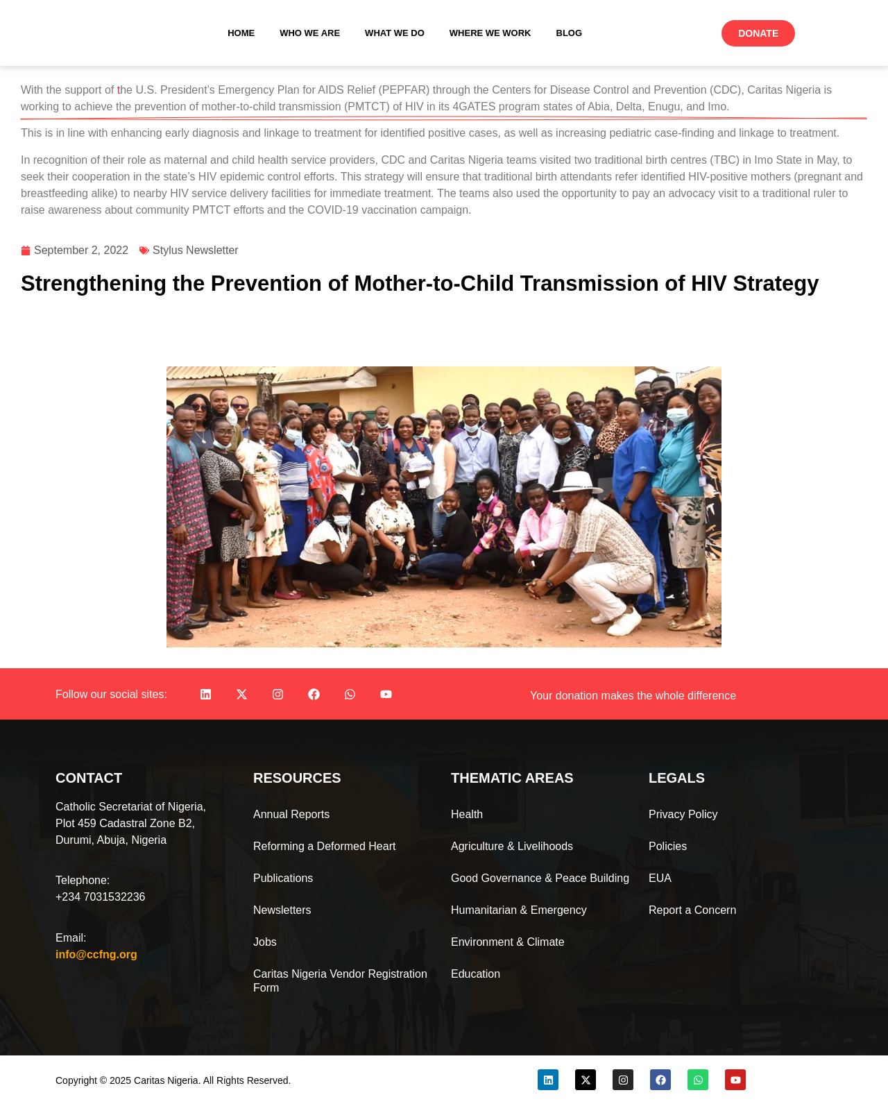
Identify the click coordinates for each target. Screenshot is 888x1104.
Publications (283, 878)
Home (241, 33)
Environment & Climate (508, 942)
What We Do (395, 33)
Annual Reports (291, 814)
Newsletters (282, 910)
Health (467, 814)
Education (475, 974)
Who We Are (310, 33)
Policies (668, 846)
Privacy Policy (683, 814)
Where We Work (490, 33)
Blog (569, 33)
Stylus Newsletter (196, 250)
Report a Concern (692, 910)
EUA (660, 878)
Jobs (265, 942)
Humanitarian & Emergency (519, 910)
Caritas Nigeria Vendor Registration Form (340, 981)
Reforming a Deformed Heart (324, 846)
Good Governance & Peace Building (540, 878)
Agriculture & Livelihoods (512, 846)
